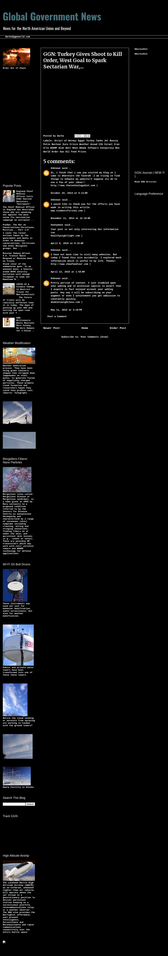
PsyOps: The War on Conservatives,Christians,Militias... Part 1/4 (19, 227)
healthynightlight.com (65, 235)
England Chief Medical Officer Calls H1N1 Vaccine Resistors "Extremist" (24, 197)
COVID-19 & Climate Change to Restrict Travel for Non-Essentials (25, 289)
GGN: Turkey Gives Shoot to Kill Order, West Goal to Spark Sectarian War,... (82, 60)
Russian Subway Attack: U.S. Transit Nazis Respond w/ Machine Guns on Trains (17, 257)
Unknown (55, 168)
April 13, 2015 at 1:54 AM (68, 272)
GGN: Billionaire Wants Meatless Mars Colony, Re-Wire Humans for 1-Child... (25, 324)
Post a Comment (57, 316)
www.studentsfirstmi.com (67, 210)
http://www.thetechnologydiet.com (73, 185)
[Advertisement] (16, 126)
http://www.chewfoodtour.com (69, 264)
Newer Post (51, 328)
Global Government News (52, 16)
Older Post (118, 328)
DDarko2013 (141, 49)
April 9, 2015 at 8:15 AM (67, 243)
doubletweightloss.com (65, 302)
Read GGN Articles (145, 182)
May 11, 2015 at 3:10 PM (66, 310)
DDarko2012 (141, 54)
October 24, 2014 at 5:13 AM (69, 193)
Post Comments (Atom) (94, 337)
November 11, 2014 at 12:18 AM (70, 218)
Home (85, 328)
